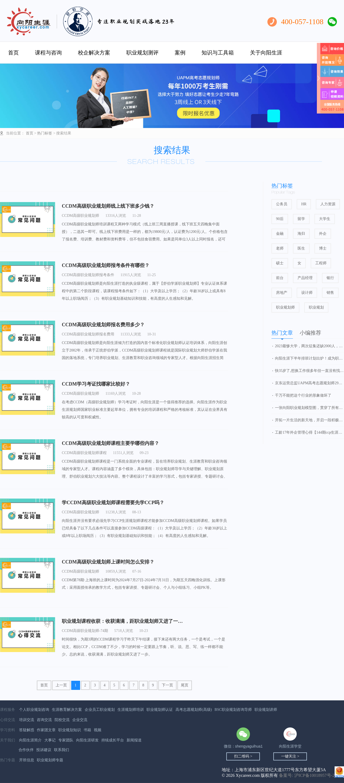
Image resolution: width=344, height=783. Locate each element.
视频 (97, 730)
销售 (330, 293)
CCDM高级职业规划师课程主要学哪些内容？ (110, 443)
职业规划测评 (142, 53)
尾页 (184, 685)
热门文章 (282, 333)
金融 (280, 234)
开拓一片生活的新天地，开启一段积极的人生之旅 (309, 420)
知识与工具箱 (218, 53)
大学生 (324, 219)
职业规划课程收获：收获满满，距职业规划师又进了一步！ (125, 621)
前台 (280, 278)
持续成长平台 (112, 740)
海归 (301, 234)
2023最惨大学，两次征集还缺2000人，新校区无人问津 (309, 346)
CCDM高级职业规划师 (80, 216)
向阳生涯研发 (87, 740)
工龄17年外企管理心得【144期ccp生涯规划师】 (309, 432)
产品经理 (305, 278)
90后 (280, 219)
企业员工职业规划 (100, 710)
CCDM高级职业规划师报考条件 (88, 275)
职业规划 (316, 307)
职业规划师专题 (50, 760)
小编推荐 (310, 333)
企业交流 (79, 720)
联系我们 (61, 750)
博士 (323, 248)
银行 (330, 278)
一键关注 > (290, 756)
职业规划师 (285, 307)
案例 (180, 53)
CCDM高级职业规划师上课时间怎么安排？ (108, 562)
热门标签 (44, 133)
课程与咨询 (48, 53)
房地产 (281, 293)
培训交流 (26, 720)
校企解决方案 (94, 53)
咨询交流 (44, 720)
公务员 (281, 204)
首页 (13, 53)
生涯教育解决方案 (67, 710)
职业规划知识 (69, 730)
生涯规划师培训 (130, 710)
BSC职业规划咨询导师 (233, 710)
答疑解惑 (26, 730)
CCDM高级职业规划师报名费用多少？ (103, 324)
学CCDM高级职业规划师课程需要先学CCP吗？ (113, 502)
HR (303, 204)
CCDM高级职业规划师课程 (84, 453)
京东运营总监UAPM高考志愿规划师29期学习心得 (309, 383)
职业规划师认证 (159, 710)
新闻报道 (134, 740)
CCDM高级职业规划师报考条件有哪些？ (105, 265)
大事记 (50, 740)
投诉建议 (43, 750)
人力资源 (327, 204)
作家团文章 (46, 730)
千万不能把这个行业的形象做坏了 (303, 395)
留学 (301, 219)
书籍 (87, 730)
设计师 (307, 293)
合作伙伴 (26, 750)
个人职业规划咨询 (34, 710)
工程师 (321, 263)
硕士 (280, 263)
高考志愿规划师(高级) (193, 710)
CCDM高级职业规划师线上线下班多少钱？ (108, 206)
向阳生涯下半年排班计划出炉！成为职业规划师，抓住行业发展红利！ (309, 358)
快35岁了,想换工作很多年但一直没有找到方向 (309, 371)
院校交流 (62, 720)
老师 (280, 248)
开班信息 (26, 760)
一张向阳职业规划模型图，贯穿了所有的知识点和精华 (309, 408)
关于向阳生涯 (266, 53)
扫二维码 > (243, 756)
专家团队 (65, 740)
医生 (301, 248)
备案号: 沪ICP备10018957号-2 (307, 775)
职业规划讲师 (266, 710)
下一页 (167, 685)
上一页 (61, 685)
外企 (323, 234)
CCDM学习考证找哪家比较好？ (96, 384)
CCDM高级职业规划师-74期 (85, 631)
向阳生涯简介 (30, 740)
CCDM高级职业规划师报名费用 (88, 334)
